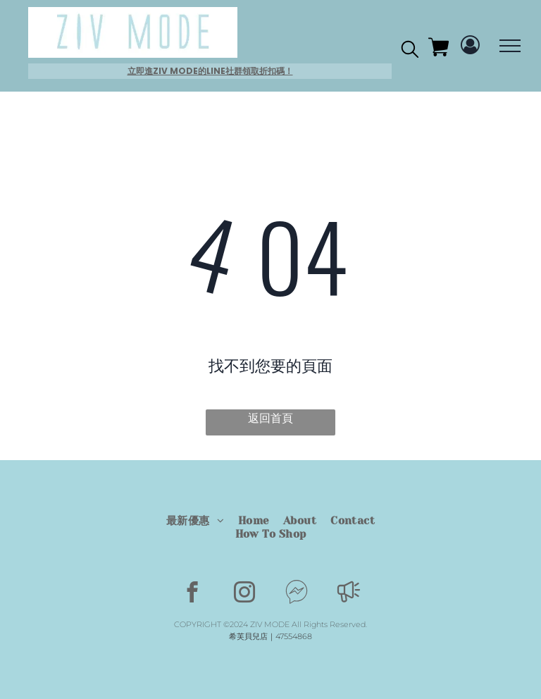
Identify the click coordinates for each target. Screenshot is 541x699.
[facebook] (193, 594)
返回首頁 (270, 418)
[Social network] (297, 594)
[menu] (510, 45)
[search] (410, 51)
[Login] (470, 45)
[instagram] (245, 594)
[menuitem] (195, 521)
